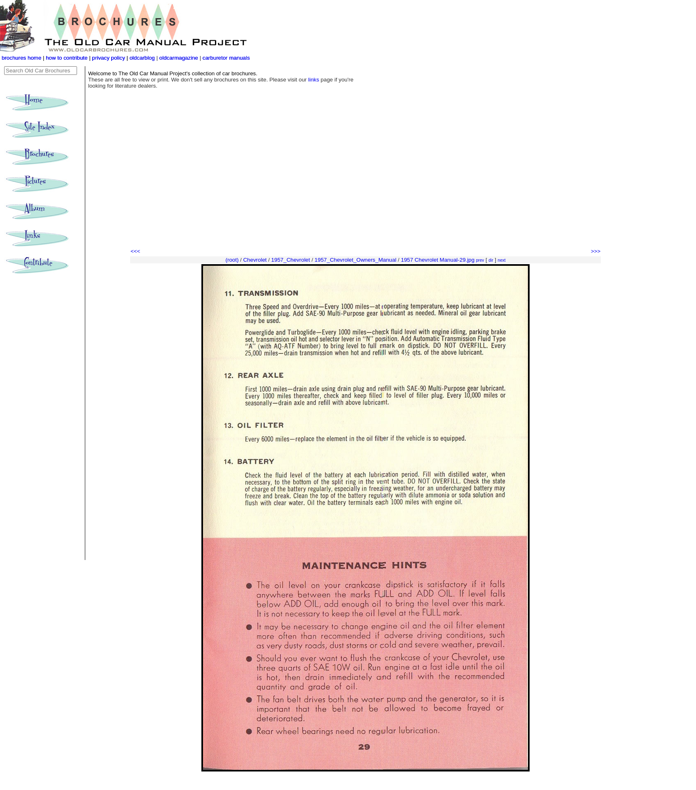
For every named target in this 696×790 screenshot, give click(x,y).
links (313, 80)
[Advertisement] (365, 185)
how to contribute (67, 58)
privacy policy (109, 58)
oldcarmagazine (179, 58)
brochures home (21, 58)
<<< (135, 251)
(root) (232, 260)
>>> (595, 251)
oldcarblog (142, 58)
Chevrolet (254, 260)
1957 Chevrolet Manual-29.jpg (438, 260)
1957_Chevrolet (290, 260)
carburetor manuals (225, 58)
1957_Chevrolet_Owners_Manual (356, 260)
